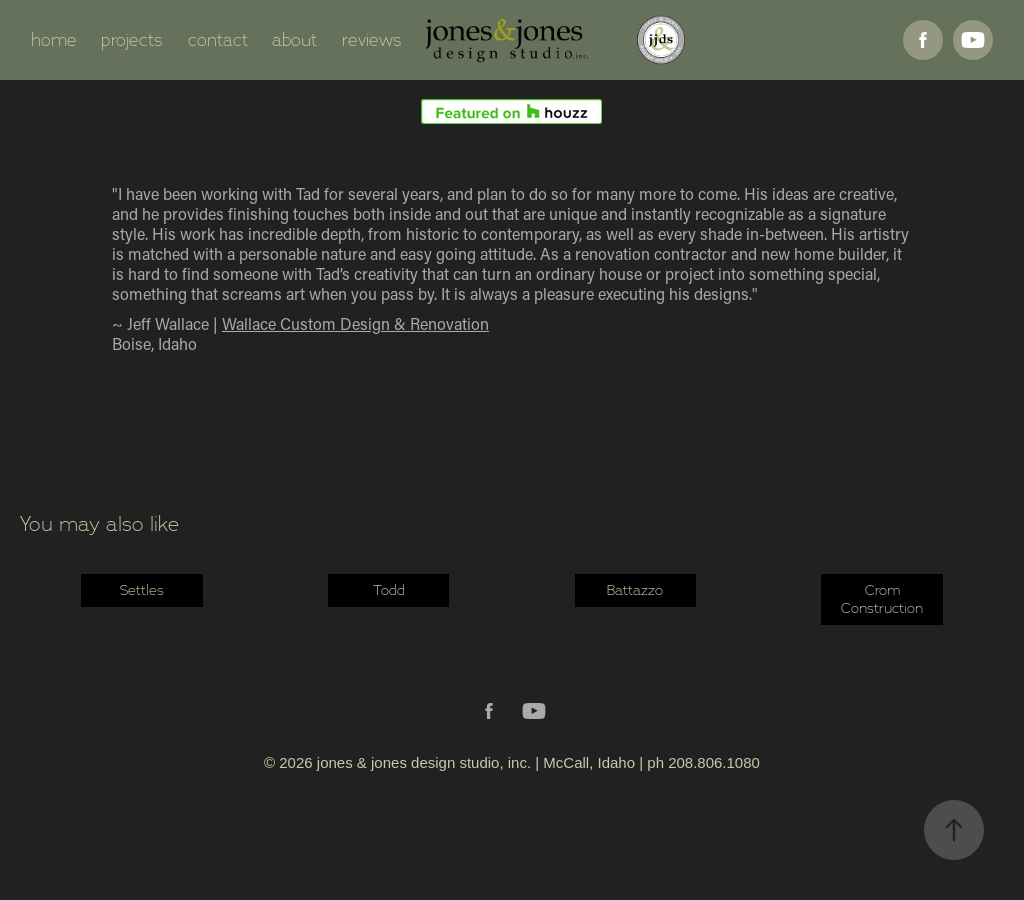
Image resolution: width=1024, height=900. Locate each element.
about (294, 40)
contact (218, 40)
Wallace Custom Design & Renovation (355, 323)
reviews (372, 40)
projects (132, 40)
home (54, 40)
